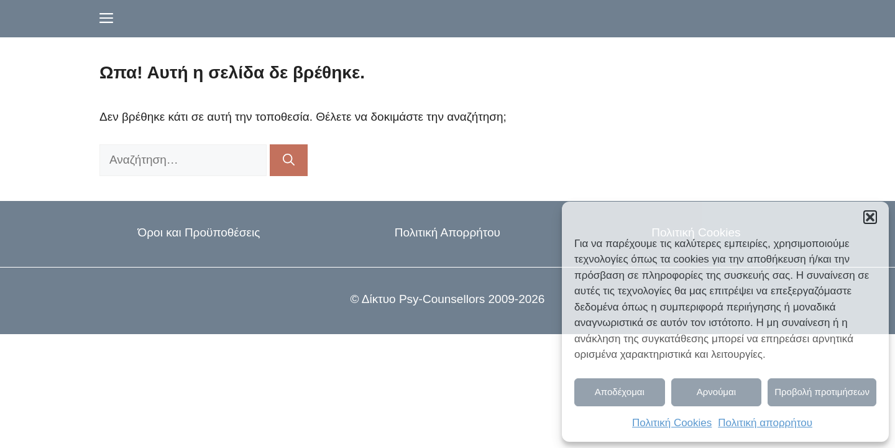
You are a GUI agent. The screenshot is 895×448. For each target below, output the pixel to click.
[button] (870, 217)
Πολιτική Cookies (672, 423)
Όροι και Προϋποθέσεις (199, 232)
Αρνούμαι (716, 391)
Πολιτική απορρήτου (765, 423)
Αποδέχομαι (620, 391)
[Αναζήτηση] (289, 160)
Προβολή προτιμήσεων (822, 391)
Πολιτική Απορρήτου (447, 232)
